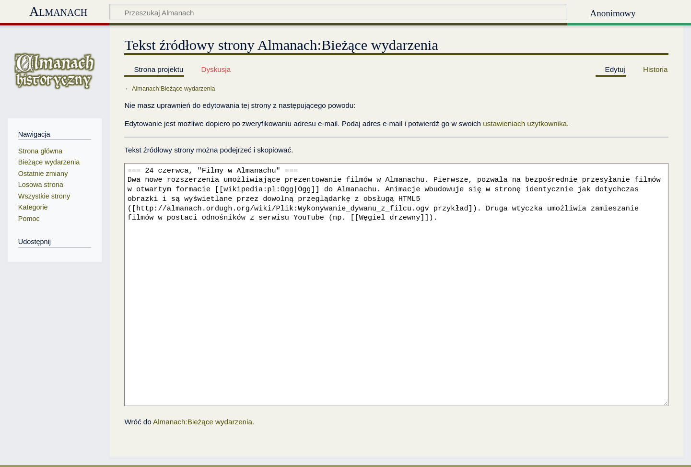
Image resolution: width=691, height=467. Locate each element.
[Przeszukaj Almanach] (338, 12)
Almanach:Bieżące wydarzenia (173, 88)
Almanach (58, 11)
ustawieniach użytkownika (525, 123)
